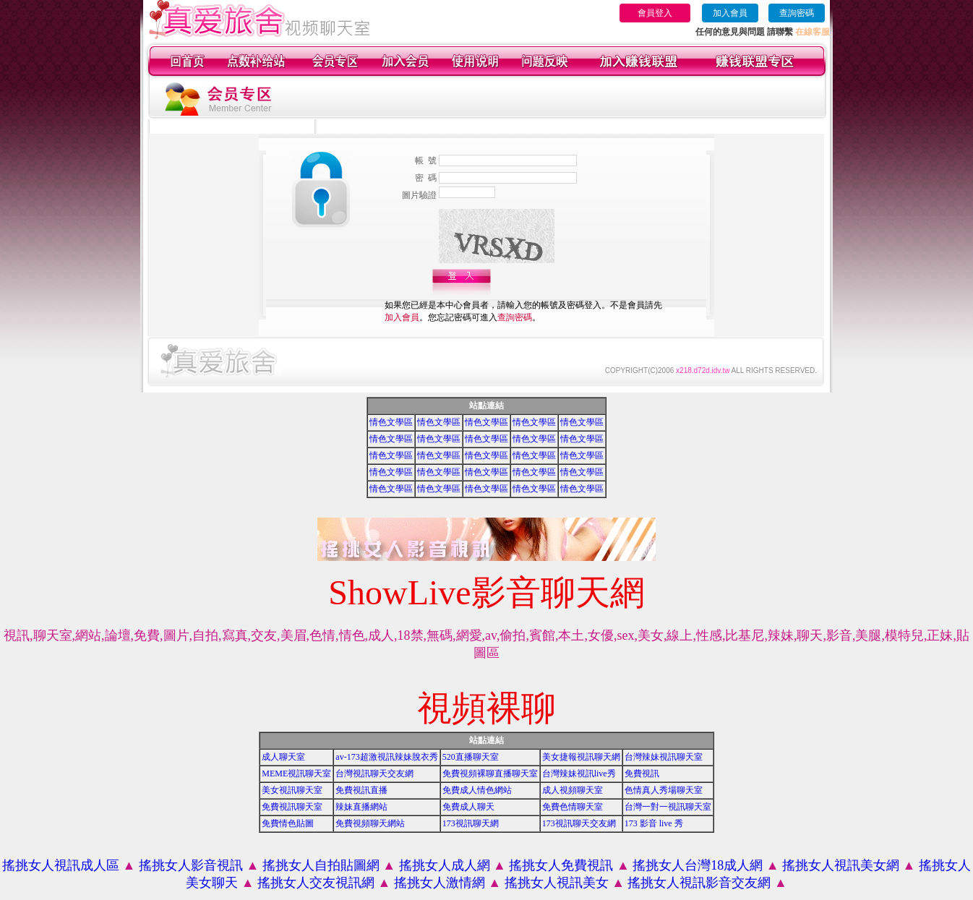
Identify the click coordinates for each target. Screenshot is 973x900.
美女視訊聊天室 (292, 790)
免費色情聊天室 (572, 807)
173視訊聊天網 (470, 823)
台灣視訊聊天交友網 (374, 773)
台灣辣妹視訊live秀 (579, 773)
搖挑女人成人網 (444, 865)
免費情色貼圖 (288, 823)
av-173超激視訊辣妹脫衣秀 (386, 757)
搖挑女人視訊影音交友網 (699, 882)
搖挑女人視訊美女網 (840, 865)
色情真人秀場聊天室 (664, 790)
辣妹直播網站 (361, 807)
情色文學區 (391, 422)
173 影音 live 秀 (654, 823)
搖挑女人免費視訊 (561, 865)
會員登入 (655, 13)
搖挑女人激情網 (439, 882)
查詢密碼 (796, 13)
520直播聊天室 (470, 757)
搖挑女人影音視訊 (191, 865)
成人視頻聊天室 (572, 790)
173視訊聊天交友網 (579, 823)
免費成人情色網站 (477, 790)
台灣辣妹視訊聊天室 (664, 757)
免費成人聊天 (468, 807)
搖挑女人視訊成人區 (60, 865)
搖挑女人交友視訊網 (315, 882)
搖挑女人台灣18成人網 (698, 865)
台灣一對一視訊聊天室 (668, 807)
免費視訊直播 (361, 790)
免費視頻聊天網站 (370, 823)
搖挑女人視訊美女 (557, 882)
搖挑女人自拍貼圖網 (321, 865)
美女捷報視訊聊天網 (581, 757)
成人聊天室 (283, 757)
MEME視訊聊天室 (296, 773)
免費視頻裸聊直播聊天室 (490, 773)
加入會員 (730, 13)
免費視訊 (642, 773)
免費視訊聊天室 (292, 807)
